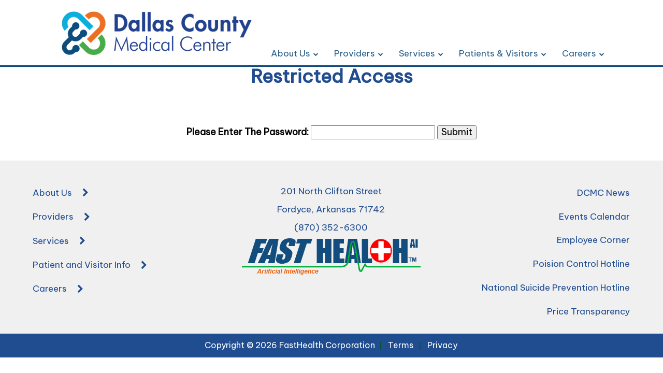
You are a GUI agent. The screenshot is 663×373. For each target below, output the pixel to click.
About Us (295, 53)
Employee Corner (593, 240)
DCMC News (603, 192)
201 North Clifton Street (331, 191)
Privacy (442, 345)
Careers (583, 53)
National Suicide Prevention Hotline (556, 287)
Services (421, 53)
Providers (358, 53)
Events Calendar (594, 216)
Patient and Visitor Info (90, 266)
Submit (456, 132)
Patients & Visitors (502, 53)
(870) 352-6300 (331, 227)
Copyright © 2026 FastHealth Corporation (290, 345)
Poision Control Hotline (581, 263)
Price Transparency (588, 311)
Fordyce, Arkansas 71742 (331, 209)
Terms (400, 345)
